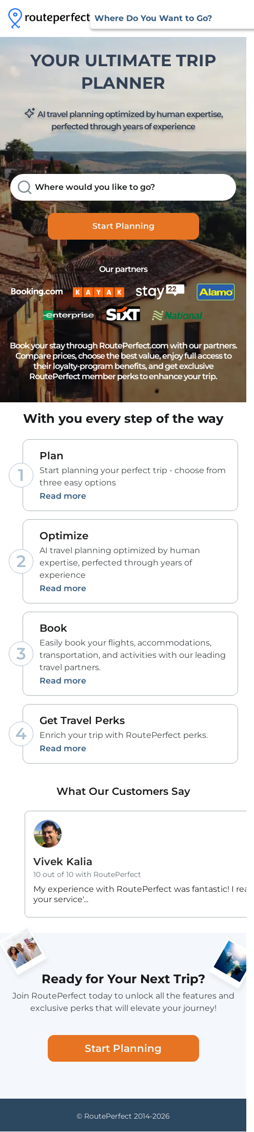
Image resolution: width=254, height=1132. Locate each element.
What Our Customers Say (123, 791)
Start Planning (123, 226)
